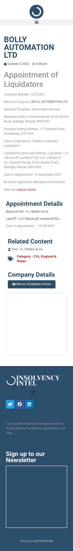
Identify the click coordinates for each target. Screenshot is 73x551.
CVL (36, 256)
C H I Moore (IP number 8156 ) (39, 219)
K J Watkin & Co (37, 211)
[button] (36, 22)
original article (26, 189)
